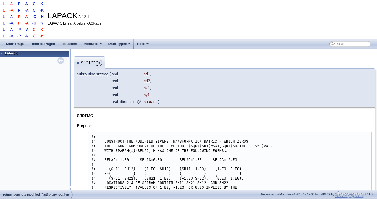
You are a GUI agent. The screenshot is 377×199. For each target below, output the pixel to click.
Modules (93, 44)
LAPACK (11, 53)
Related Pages (42, 44)
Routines (69, 44)
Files (143, 44)
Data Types (119, 44)
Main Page (15, 44)
